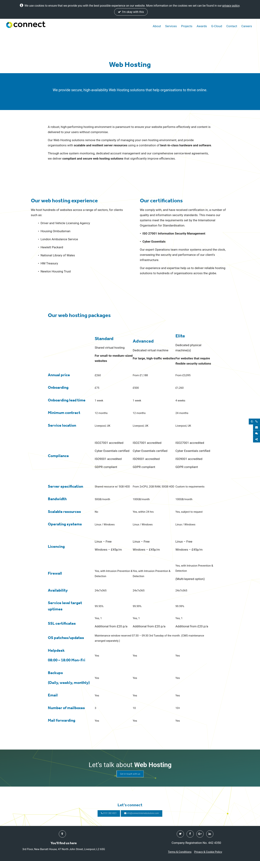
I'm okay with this (131, 12)
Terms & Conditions (180, 851)
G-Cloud (216, 26)
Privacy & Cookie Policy (208, 851)
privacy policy (230, 5)
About (157, 26)
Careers (246, 26)
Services (171, 26)
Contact (231, 26)
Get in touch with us (130, 770)
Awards (202, 26)
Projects (186, 26)
